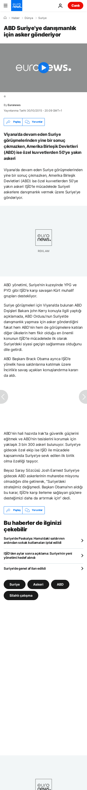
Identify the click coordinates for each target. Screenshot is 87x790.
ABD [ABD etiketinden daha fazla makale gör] (60, 584)
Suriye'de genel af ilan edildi (25, 568)
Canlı (75, 5)
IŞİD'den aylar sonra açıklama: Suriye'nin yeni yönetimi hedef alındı (38, 555)
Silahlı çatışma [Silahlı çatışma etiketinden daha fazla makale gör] (21, 595)
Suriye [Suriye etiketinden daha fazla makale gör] (15, 584)
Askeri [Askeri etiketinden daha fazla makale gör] (38, 584)
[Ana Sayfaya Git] (16, 5)
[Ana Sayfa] (5, 17)
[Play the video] (43, 67)
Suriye (42, 18)
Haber (15, 18)
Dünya (29, 18)
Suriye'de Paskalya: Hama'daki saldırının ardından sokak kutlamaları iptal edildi (34, 540)
